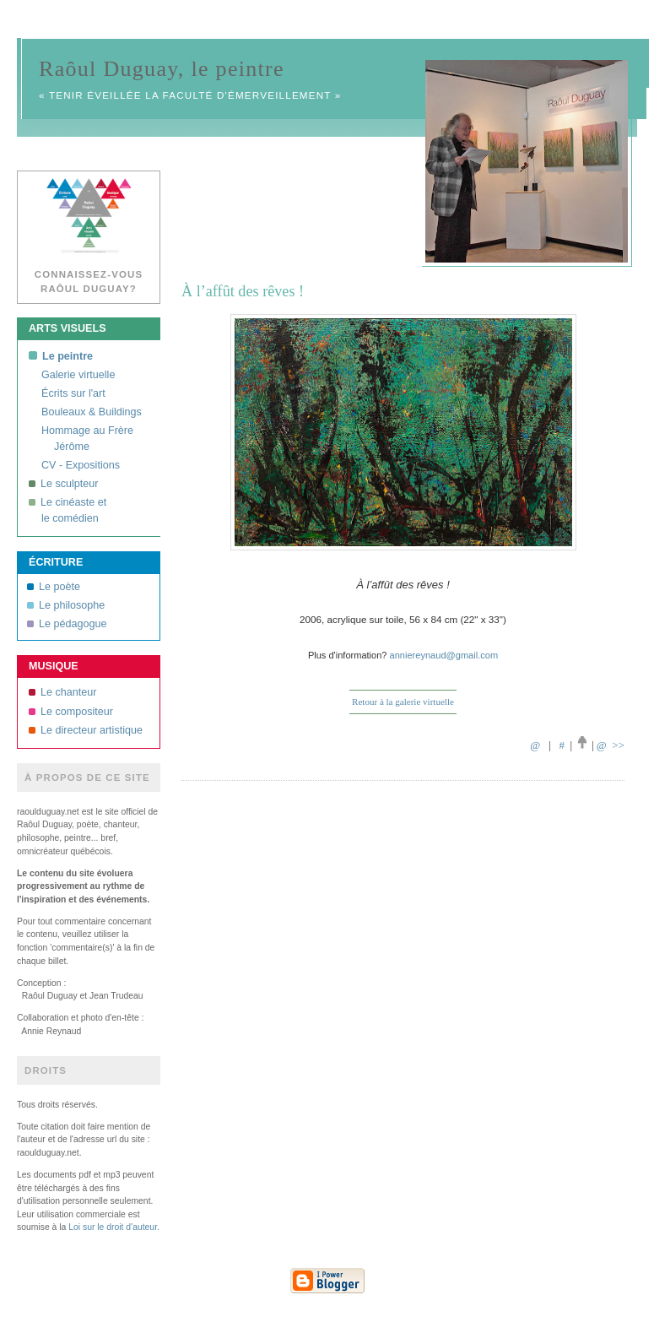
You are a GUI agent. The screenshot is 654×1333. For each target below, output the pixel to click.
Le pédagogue (66, 624)
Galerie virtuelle (78, 375)
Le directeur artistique (86, 730)
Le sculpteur (64, 484)
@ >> (610, 745)
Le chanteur (62, 692)
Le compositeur (71, 712)
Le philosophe (66, 605)
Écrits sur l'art (73, 393)
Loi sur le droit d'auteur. (113, 1227)
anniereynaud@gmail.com (444, 655)
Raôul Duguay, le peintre (161, 69)
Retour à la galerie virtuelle (403, 701)
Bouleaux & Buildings (91, 412)
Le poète (53, 587)
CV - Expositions (80, 465)
